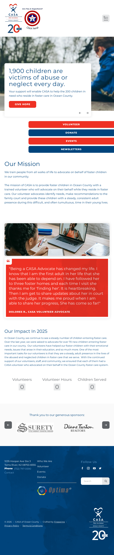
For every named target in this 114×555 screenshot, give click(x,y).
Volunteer (71, 124)
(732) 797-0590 (22, 468)
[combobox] (91, 481)
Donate (71, 132)
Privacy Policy (11, 525)
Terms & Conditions (32, 525)
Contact (9, 472)
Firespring (59, 522)
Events (71, 141)
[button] (106, 18)
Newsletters (71, 149)
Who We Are (44, 461)
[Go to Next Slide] (106, 425)
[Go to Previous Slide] (8, 425)
